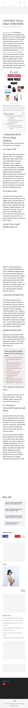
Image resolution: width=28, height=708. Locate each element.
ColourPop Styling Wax (13, 122)
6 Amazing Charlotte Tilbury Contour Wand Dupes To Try (14, 359)
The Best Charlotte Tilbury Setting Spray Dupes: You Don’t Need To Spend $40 (14, 380)
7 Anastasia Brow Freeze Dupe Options (14, 115)
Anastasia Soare (8, 32)
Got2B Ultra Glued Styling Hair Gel (16, 120)
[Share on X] (11, 536)
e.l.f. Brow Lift (12, 117)
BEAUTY (11, 26)
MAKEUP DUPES (17, 26)
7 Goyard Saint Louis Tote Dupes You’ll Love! (14, 637)
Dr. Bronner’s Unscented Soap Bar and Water (16, 128)
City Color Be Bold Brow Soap (15, 125)
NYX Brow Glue (12, 119)
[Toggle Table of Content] (22, 114)
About (11, 705)
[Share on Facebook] (5, 536)
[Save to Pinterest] (17, 536)
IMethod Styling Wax (10, 123)
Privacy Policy (15, 705)
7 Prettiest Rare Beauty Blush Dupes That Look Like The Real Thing (13, 364)
